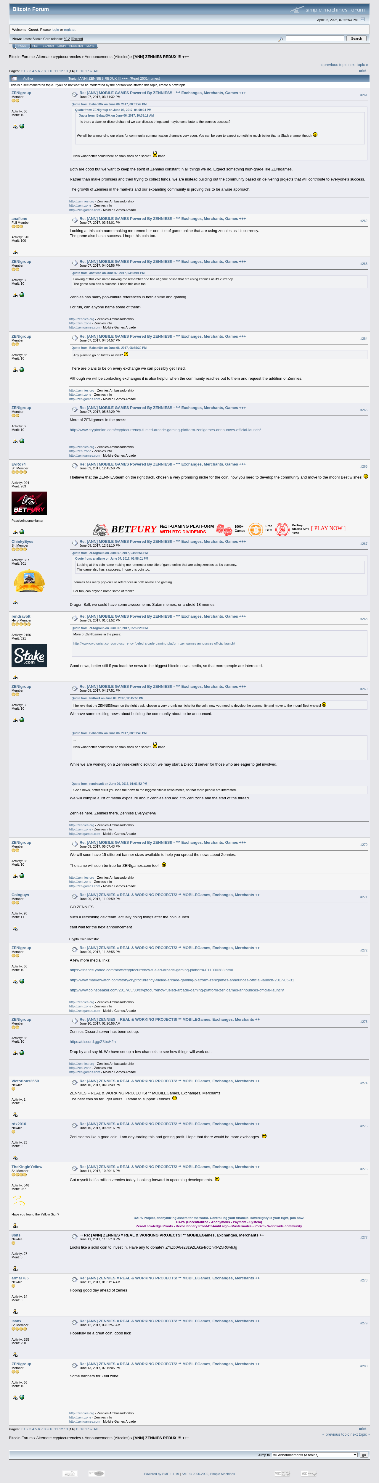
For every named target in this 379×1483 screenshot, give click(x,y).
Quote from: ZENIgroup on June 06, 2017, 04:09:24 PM (113, 110)
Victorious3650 (25, 1081)
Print (362, 70)
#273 (363, 1021)
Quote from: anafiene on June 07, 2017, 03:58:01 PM (108, 273)
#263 (363, 263)
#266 (363, 466)
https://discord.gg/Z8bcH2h (93, 1041)
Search (48, 45)
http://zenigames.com (84, 210)
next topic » (358, 64)
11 (56, 71)
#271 (363, 897)
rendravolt (21, 616)
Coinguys (20, 895)
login (55, 29)
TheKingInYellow (27, 1167)
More (90, 45)
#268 (363, 619)
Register (76, 45)
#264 (363, 338)
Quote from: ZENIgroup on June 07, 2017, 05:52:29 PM (110, 628)
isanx (16, 1321)
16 (82, 71)
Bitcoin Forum (21, 56)
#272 (363, 950)
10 (51, 71)
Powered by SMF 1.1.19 (161, 1474)
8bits (16, 1235)
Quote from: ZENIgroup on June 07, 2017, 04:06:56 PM (110, 553)
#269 (363, 689)
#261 (363, 95)
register (69, 29)
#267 (363, 543)
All (95, 71)
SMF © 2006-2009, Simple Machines (208, 1474)
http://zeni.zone (80, 205)
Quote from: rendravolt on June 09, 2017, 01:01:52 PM (109, 783)
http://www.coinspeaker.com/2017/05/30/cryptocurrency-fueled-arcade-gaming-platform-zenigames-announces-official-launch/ (177, 990)
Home (22, 45)
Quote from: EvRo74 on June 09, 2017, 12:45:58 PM (108, 698)
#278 (363, 1280)
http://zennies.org (81, 201)
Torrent (77, 39)
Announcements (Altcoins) (107, 56)
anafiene (19, 218)
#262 (363, 221)
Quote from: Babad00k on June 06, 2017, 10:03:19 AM (116, 115)
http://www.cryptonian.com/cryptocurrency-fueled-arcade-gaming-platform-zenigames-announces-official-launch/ (165, 430)
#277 (363, 1237)
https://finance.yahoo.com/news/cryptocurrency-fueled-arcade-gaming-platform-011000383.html (151, 970)
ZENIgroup (21, 93)
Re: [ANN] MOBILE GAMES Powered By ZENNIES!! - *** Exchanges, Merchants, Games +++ (163, 93)
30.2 (67, 39)
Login (61, 45)
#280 (363, 1366)
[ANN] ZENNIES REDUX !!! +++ (161, 56)
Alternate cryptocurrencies (58, 56)
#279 (363, 1323)
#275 (363, 1126)
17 (87, 71)
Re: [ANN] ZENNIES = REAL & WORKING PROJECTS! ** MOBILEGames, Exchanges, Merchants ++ (170, 895)
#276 (363, 1169)
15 (77, 71)
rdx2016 (19, 1124)
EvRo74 (19, 464)
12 (61, 71)
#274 (363, 1083)
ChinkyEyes (22, 541)
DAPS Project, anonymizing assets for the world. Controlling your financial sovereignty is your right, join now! (219, 1218)
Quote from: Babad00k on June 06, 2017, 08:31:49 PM (109, 104)
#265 (363, 410)
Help (35, 45)
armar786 (20, 1278)
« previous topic (333, 64)
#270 (363, 844)
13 (66, 71)
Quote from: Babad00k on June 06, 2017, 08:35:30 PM (109, 348)
